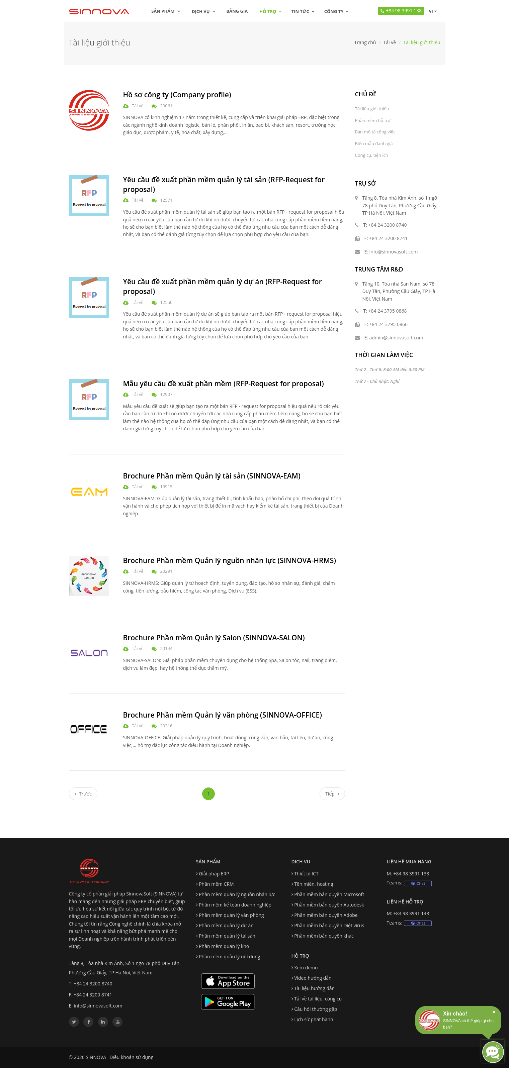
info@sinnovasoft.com (393, 251)
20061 (166, 106)
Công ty (334, 11)
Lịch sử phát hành (313, 1019)
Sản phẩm (165, 11)
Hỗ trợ (267, 11)
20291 (166, 571)
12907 (166, 394)
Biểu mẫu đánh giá (374, 143)
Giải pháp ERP (214, 873)
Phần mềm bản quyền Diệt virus (329, 925)
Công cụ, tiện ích (371, 155)
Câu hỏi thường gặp (315, 1009)
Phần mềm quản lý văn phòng (231, 915)
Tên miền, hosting (313, 884)
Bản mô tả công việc (375, 132)
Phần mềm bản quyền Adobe (326, 915)
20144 (166, 648)
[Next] (332, 793)
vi (432, 11)
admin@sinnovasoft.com (396, 337)
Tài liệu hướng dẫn (314, 988)
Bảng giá (237, 11)
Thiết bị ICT (306, 873)
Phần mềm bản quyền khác (324, 936)
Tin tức (300, 11)
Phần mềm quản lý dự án (226, 925)
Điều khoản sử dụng (131, 1057)
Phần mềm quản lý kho (224, 946)
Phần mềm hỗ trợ (373, 120)
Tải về (390, 42)
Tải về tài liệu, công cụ (318, 998)
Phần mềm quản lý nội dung (229, 956)
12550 (166, 302)
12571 (166, 200)
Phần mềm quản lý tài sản (227, 936)
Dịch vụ (201, 11)
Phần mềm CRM (216, 884)
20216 (166, 726)
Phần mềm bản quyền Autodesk (329, 904)
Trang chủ (365, 42)
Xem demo (306, 967)
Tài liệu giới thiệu (372, 109)
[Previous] (83, 793)
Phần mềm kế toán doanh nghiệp (235, 904)
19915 (166, 487)
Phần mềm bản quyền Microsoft (329, 894)
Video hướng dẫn (313, 978)
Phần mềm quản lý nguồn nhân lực (237, 894)
